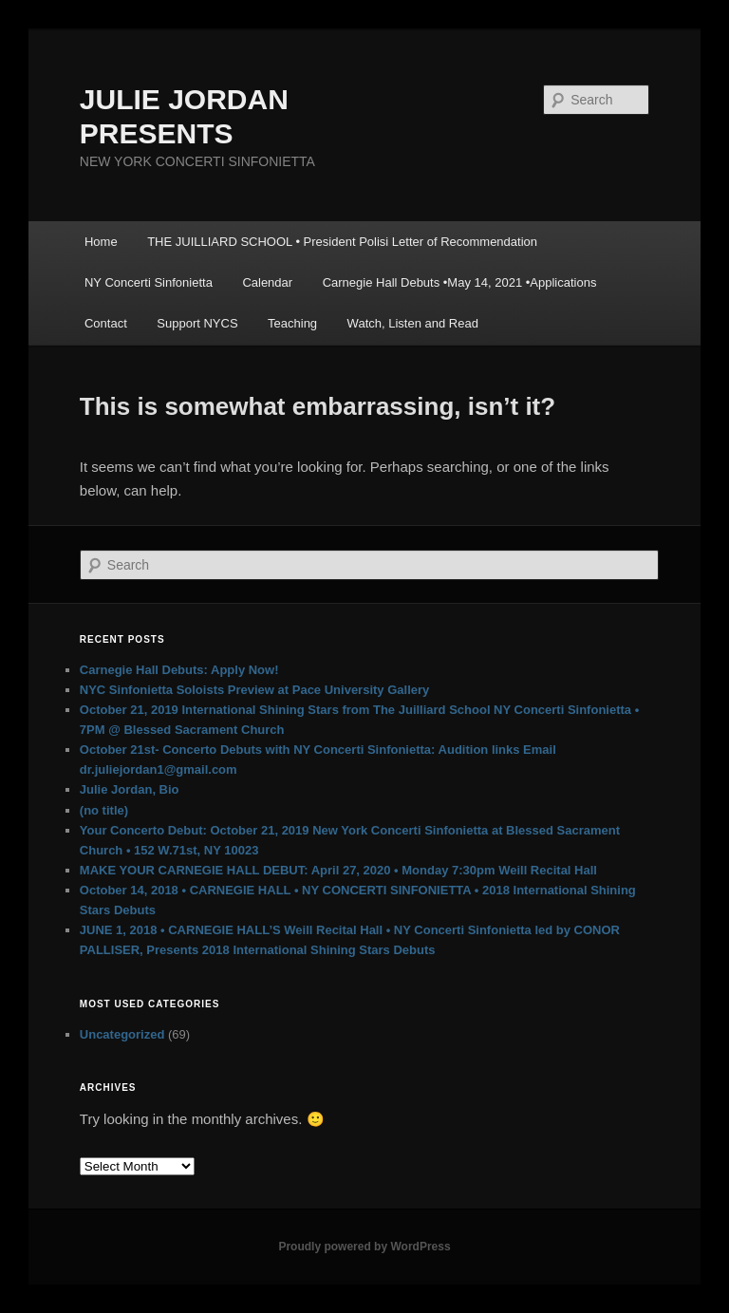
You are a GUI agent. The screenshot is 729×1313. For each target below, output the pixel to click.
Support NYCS (197, 323)
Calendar (267, 282)
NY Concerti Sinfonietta (148, 282)
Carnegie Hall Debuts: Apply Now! (179, 670)
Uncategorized (122, 1034)
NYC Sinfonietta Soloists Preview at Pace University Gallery (254, 690)
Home (101, 241)
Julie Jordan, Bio (129, 789)
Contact (105, 323)
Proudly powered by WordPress (364, 1246)
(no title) (104, 810)
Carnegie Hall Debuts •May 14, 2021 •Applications (460, 282)
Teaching (292, 323)
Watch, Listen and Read (412, 323)
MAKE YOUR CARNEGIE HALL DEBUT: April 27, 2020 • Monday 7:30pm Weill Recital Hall (338, 870)
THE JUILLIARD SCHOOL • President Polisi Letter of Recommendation (342, 241)
